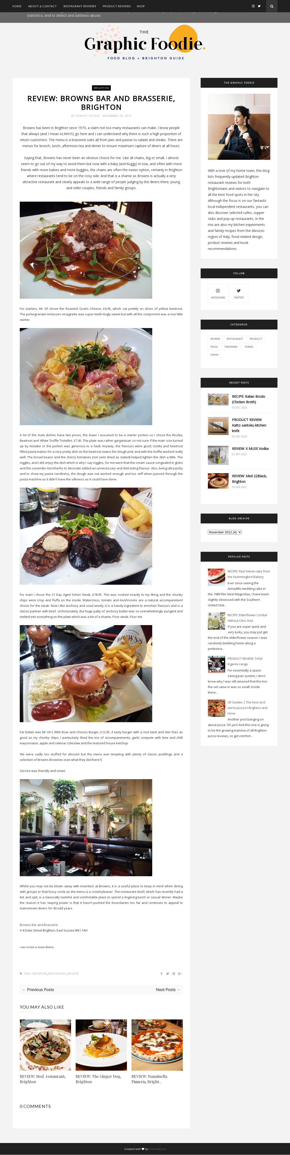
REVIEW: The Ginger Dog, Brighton (98, 1079)
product (256, 338)
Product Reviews (117, 6)
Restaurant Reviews (80, 6)
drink (214, 354)
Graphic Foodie (88, 116)
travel (249, 346)
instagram (218, 293)
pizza (214, 346)
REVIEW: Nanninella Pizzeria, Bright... (149, 1079)
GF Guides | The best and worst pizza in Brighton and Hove (247, 707)
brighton (101, 88)
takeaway (231, 346)
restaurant (57, 974)
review (73, 974)
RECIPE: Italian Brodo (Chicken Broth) (248, 399)
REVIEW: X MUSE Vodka (250, 448)
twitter (239, 293)
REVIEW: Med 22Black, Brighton (249, 479)
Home (17, 6)
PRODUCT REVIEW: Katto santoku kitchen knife (249, 425)
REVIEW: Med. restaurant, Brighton (43, 1079)
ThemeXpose (157, 1149)
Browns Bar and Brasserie (39, 925)
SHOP (141, 6)
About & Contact (42, 6)
